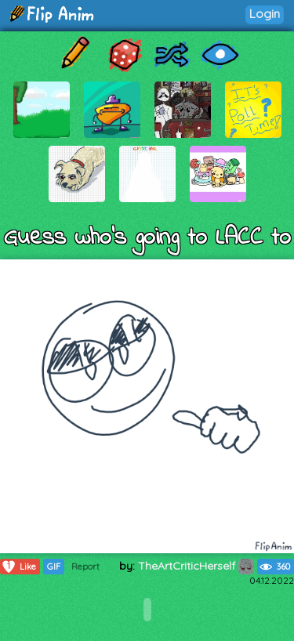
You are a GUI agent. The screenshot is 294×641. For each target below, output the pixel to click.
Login (264, 13)
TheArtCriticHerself (196, 566)
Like (18, 566)
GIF (53, 566)
